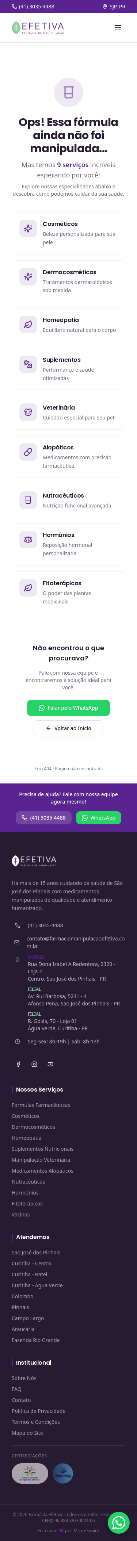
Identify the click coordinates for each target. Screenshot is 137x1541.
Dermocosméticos (33, 1126)
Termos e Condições (36, 1421)
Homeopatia (26, 1137)
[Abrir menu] (118, 27)
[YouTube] (50, 1064)
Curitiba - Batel (29, 1274)
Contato (21, 1399)
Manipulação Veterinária (41, 1159)
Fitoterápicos (27, 1203)
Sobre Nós (24, 1378)
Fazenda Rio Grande (36, 1340)
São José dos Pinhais (36, 1252)
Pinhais (20, 1307)
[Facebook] (18, 1064)
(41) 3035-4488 (44, 817)
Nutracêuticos (28, 1181)
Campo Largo (28, 1318)
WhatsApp (99, 817)
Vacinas (21, 1214)
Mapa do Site (27, 1432)
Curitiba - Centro (31, 1263)
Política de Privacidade (38, 1410)
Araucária (23, 1329)
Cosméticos (25, 1115)
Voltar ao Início (68, 728)
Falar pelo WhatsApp (68, 707)
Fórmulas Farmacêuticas (41, 1104)
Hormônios (25, 1192)
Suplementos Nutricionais (42, 1148)
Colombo (23, 1296)
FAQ (17, 1388)
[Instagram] (34, 1064)
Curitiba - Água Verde (37, 1285)
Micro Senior (86, 1531)
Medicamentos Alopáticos (42, 1170)
